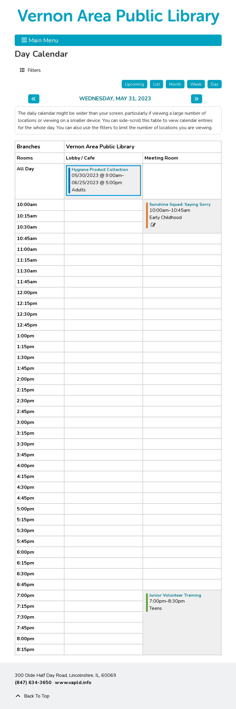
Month (175, 84)
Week (196, 84)
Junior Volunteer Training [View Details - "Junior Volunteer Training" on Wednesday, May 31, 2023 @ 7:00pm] (175, 595)
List (156, 84)
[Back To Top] (118, 696)
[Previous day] (33, 98)
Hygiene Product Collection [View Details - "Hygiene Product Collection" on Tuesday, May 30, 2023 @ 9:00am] (100, 170)
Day (214, 84)
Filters (33, 70)
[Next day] (196, 98)
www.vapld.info (73, 682)
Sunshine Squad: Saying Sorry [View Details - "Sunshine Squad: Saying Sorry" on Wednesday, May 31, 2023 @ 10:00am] (180, 204)
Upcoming (134, 84)
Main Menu (40, 40)
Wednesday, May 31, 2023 (115, 99)
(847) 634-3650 (33, 682)
